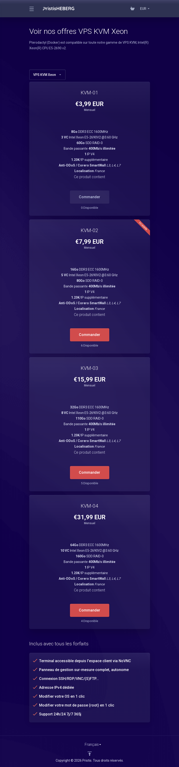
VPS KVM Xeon (47, 75)
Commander (89, 334)
